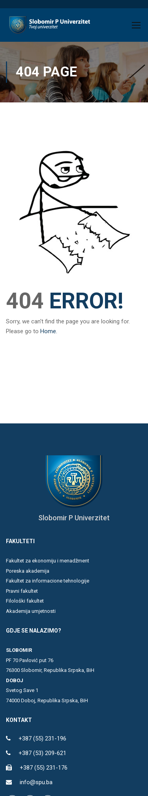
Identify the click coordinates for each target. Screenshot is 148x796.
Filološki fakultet (25, 601)
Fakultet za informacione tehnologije (47, 581)
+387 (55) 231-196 (42, 738)
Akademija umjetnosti (31, 611)
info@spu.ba (36, 782)
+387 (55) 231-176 (43, 767)
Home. (48, 331)
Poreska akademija (27, 571)
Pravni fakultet (22, 591)
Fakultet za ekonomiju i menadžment (47, 561)
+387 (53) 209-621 (42, 753)
